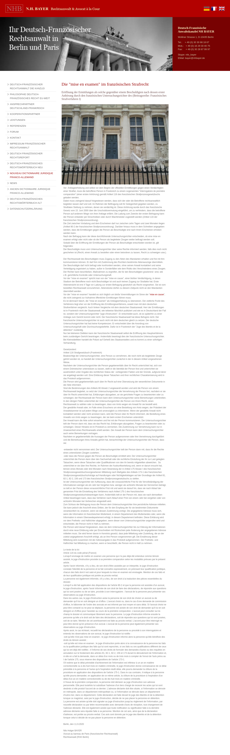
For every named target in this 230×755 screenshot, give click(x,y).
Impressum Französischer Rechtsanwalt (27, 145)
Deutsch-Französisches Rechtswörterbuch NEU (26, 165)
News (13, 183)
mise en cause (157, 294)
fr (214, 9)
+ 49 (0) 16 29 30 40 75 (198, 46)
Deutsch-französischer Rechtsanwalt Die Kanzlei (27, 86)
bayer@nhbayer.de (195, 58)
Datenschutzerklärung (26, 208)
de (207, 9)
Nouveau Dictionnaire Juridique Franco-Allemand (31, 175)
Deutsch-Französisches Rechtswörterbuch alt (26, 201)
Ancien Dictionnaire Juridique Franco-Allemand (30, 191)
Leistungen (17, 120)
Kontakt (15, 137)
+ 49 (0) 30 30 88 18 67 (197, 42)
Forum (14, 131)
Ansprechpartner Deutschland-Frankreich (27, 106)
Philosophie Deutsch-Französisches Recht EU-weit (30, 96)
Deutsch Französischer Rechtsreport (26, 155)
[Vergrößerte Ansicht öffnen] (115, 144)
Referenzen (18, 126)
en (222, 9)
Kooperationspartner (25, 114)
